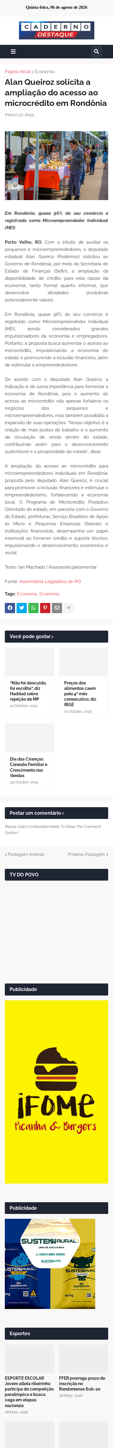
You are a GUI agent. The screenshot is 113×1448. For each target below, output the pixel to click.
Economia (45, 71)
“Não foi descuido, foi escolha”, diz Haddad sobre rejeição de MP (28, 691)
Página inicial (18, 71)
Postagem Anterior (26, 854)
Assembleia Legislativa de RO (50, 581)
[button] (13, 51)
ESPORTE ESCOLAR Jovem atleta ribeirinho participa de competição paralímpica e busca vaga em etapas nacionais (29, 1392)
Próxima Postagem (86, 854)
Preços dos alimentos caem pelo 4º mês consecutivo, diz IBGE (80, 694)
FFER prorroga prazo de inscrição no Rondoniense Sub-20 (82, 1383)
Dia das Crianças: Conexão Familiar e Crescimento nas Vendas (28, 767)
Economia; (49, 593)
